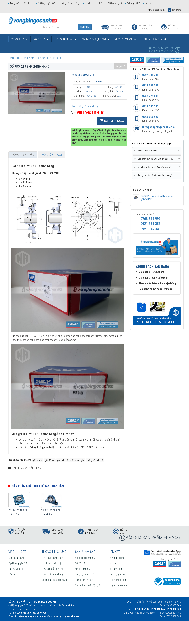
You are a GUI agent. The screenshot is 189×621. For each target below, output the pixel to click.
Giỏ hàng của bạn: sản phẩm (164, 10)
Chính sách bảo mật (52, 563)
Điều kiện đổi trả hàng (52, 568)
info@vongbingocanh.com (158, 127)
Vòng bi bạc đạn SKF (85, 557)
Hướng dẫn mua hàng (69, 3)
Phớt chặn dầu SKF (84, 579)
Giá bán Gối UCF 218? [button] (157, 150)
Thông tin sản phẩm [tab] (22, 154)
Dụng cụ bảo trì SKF (85, 574)
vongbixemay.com (117, 585)
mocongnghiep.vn (117, 574)
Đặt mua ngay (112, 121)
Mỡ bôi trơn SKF (83, 568)
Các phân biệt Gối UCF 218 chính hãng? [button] (157, 158)
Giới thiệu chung (16, 557)
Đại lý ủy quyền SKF (46, 3)
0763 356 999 (150, 117)
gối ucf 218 (62, 460)
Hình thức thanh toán (94, 3)
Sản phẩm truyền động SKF (89, 585)
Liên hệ (148, 3)
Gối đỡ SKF (80, 563)
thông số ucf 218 (95, 460)
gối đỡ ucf (37, 460)
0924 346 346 (150, 75)
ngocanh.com (115, 568)
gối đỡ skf (50, 460)
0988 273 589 (150, 96)
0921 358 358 (150, 85)
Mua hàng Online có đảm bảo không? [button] (157, 167)
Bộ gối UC (121, 66)
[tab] (156, 150)
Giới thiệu (28, 3)
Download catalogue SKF (54, 579)
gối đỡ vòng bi (77, 460)
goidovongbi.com (117, 579)
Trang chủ (14, 3)
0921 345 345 (150, 106)
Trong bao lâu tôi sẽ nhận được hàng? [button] (157, 175)
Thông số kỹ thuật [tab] (51, 154)
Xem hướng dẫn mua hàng (85, 106)
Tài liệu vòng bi (115, 3)
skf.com (112, 563)
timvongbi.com (116, 557)
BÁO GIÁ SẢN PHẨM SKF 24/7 (153, 537)
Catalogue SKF (133, 3)
